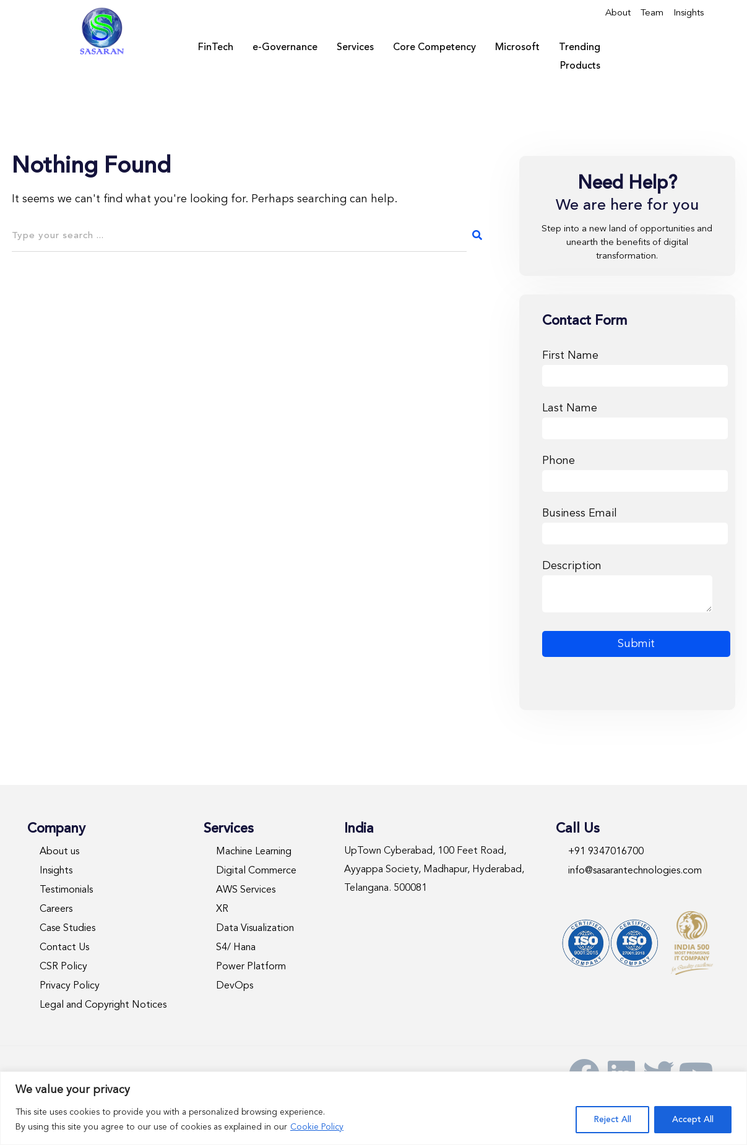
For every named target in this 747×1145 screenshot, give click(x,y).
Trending (579, 48)
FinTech (215, 48)
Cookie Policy (316, 1127)
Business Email (635, 523)
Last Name (635, 418)
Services (355, 48)
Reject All (612, 1119)
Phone (635, 471)
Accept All (693, 1119)
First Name (635, 366)
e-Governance (285, 48)
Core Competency (434, 48)
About (618, 13)
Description (627, 587)
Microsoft (517, 48)
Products (580, 66)
